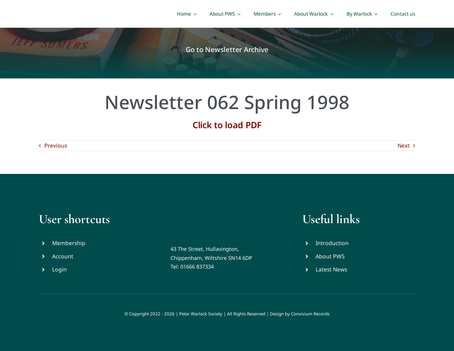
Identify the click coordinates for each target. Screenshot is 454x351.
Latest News (331, 269)
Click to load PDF (227, 125)
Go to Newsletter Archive (227, 49)
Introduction (332, 243)
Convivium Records (310, 314)
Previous (55, 145)
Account (62, 256)
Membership (68, 243)
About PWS (330, 256)
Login (59, 269)
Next (404, 145)
